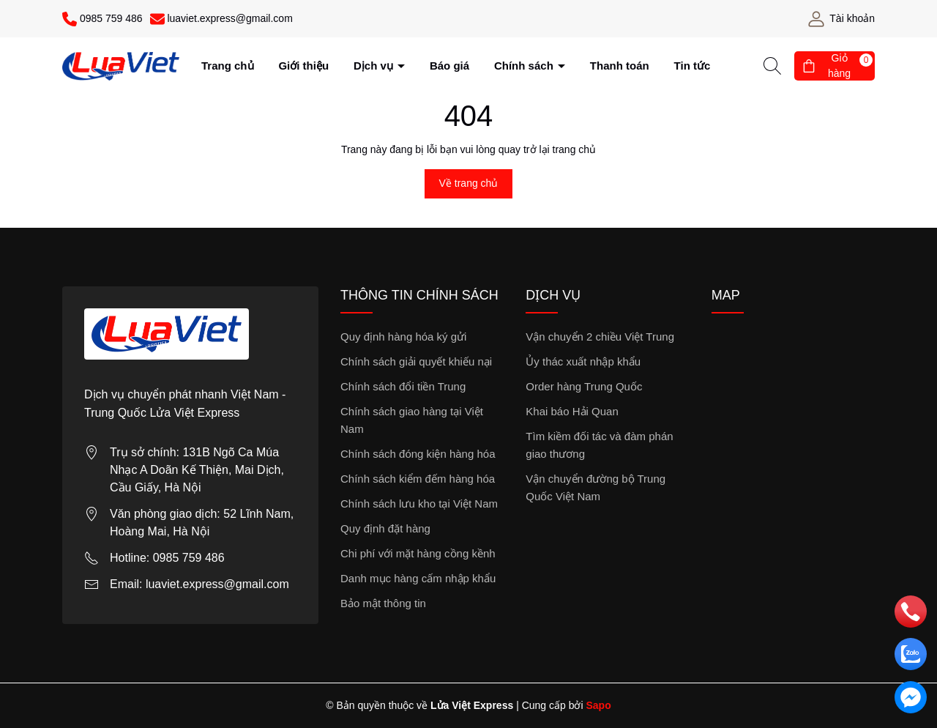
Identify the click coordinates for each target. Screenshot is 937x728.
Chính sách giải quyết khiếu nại (416, 361)
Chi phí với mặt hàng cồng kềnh (418, 553)
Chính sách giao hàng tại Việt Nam (411, 420)
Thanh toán (619, 65)
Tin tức (692, 65)
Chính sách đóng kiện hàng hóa (418, 453)
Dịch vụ (375, 65)
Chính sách (525, 65)
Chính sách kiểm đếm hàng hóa (417, 478)
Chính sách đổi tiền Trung (403, 386)
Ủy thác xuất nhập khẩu (583, 361)
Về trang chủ (469, 183)
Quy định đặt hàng (385, 528)
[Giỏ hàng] (834, 66)
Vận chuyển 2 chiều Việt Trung (600, 336)
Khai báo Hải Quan (572, 411)
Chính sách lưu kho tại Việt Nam (419, 503)
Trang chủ (227, 65)
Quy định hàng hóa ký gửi (403, 336)
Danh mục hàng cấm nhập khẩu (418, 578)
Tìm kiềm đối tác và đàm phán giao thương (599, 445)
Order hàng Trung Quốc (584, 386)
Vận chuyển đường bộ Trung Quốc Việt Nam (595, 487)
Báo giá (449, 65)
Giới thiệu (303, 65)
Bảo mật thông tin (383, 603)
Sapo (598, 705)
